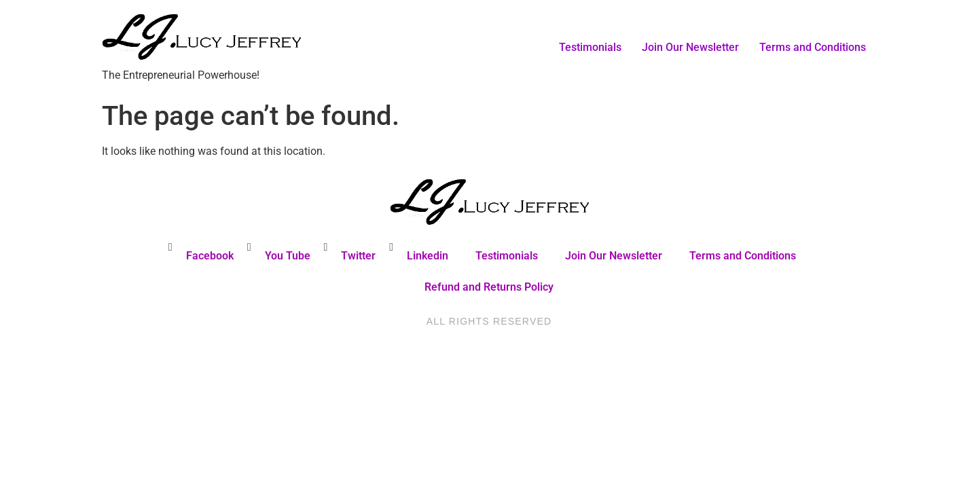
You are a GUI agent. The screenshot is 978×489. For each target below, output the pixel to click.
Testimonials (590, 47)
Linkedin (427, 255)
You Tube (287, 255)
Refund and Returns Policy (489, 286)
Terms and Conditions (812, 47)
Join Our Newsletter (690, 47)
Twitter (358, 255)
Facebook (210, 255)
